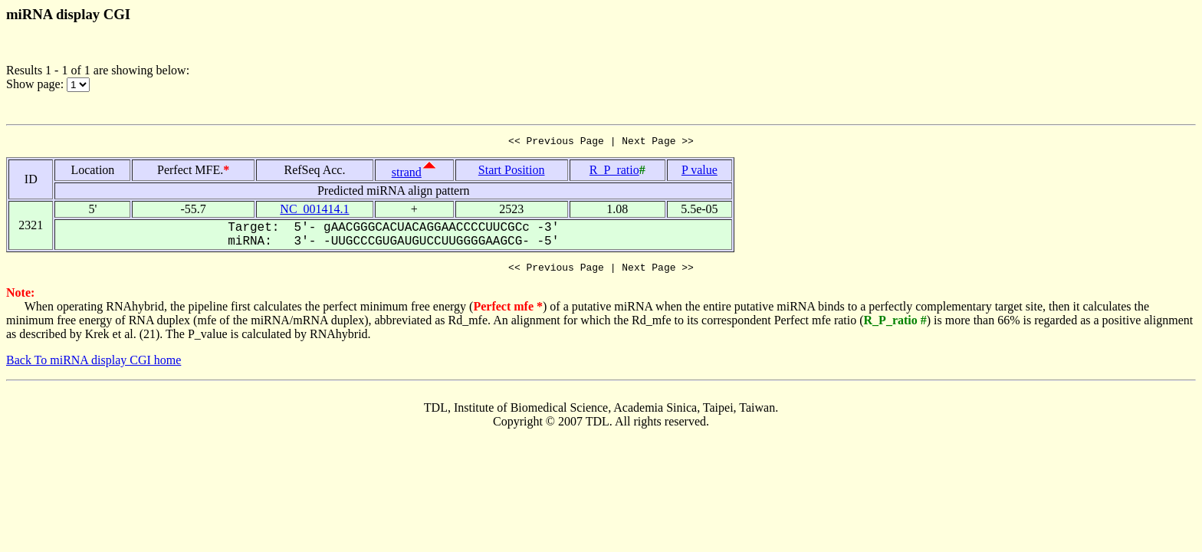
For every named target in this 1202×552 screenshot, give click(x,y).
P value (699, 172)
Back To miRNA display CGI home (93, 364)
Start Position (511, 172)
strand (407, 174)
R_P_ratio (614, 172)
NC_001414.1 (314, 211)
